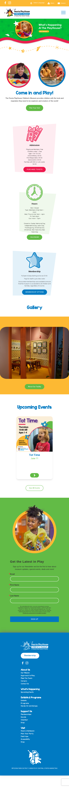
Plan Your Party (27, 734)
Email (12, 574)
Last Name (14, 596)
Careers (62, 3)
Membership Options (34, 292)
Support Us (26, 711)
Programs (25, 703)
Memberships (26, 714)
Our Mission (25, 673)
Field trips (24, 736)
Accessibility (25, 739)
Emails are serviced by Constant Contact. (34, 613)
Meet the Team (26, 678)
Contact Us (25, 684)
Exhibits (24, 700)
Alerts (51, 3)
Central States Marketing (47, 768)
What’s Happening (30, 688)
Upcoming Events (27, 692)
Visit (23, 727)
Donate (23, 717)
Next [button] (66, 33)
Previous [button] (2, 33)
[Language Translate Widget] (40, 3)
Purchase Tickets (34, 169)
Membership (30, 655)
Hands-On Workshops (29, 706)
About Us (25, 669)
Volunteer (24, 720)
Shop (23, 722)
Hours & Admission (27, 731)
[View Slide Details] (34, 34)
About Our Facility (34, 387)
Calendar (34, 237)
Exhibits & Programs (31, 697)
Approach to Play (28, 675)
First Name (14, 585)
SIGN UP (34, 619)
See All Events (34, 488)
